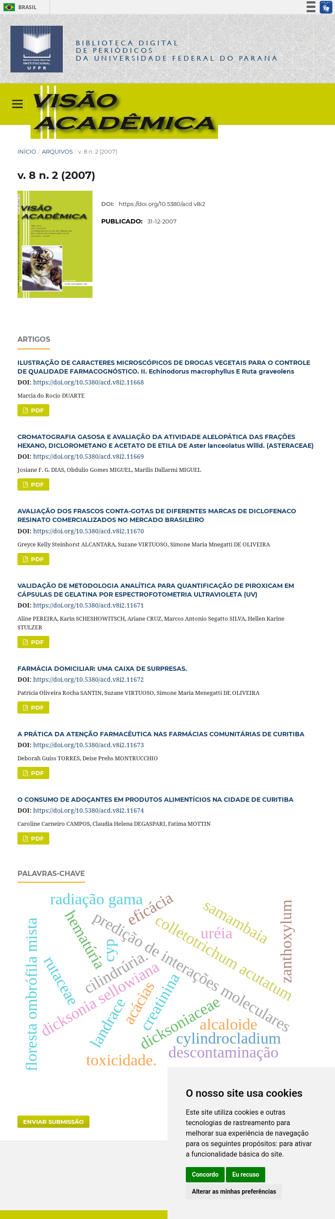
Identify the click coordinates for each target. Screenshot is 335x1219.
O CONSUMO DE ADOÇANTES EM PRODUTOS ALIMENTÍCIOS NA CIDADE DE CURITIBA (155, 800)
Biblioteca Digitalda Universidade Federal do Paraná (177, 50)
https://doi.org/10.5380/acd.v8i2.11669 (88, 456)
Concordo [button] (205, 1174)
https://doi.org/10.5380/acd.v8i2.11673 (88, 745)
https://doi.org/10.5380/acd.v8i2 (162, 203)
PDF (36, 410)
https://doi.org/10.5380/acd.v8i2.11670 (88, 531)
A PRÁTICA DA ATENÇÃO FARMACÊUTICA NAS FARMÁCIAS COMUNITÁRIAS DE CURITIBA (160, 734)
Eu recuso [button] (245, 1174)
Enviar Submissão (53, 1121)
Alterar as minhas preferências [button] (234, 1191)
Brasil (18, 7)
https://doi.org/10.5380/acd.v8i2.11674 (88, 810)
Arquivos (57, 151)
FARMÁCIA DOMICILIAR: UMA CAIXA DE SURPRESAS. (102, 669)
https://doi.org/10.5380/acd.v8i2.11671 (88, 605)
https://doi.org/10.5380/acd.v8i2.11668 (88, 382)
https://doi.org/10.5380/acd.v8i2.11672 (88, 679)
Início (26, 151)
